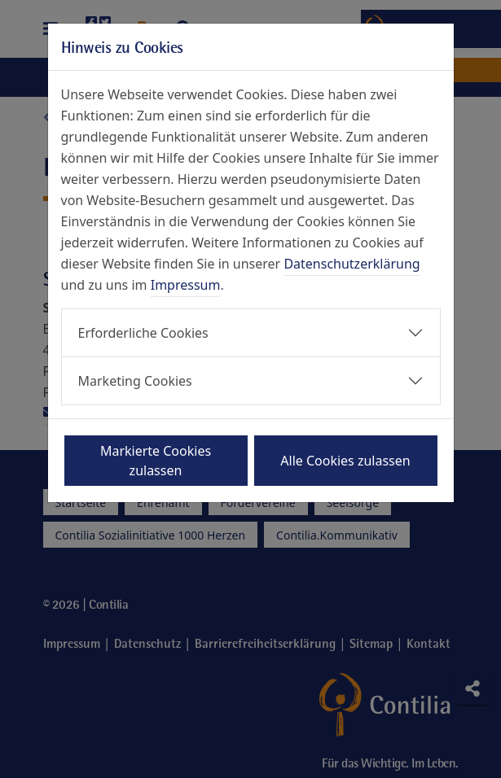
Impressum (186, 285)
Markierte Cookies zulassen (155, 460)
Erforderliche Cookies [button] (143, 333)
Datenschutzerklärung (351, 264)
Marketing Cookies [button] (135, 381)
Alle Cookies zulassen (345, 461)
